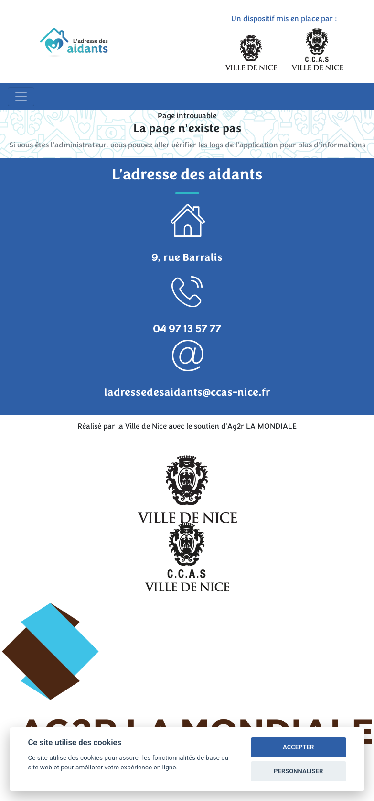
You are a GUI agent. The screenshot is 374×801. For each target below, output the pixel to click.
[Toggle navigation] (21, 96)
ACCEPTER (298, 747)
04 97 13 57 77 (187, 329)
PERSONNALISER (298, 771)
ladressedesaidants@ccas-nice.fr (187, 392)
